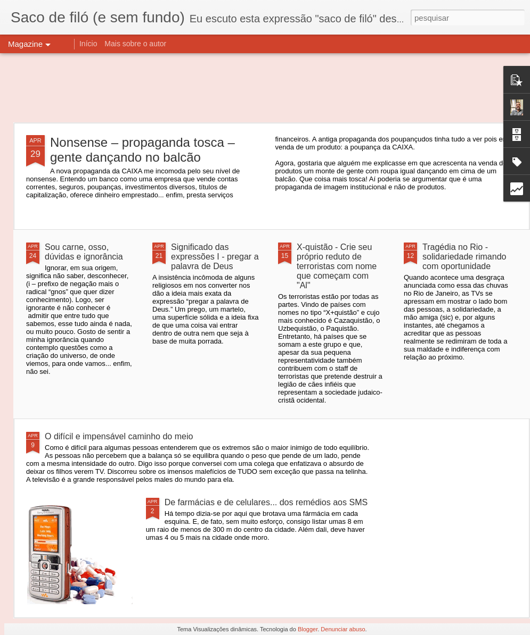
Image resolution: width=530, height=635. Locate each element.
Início (88, 43)
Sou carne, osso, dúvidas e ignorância (84, 252)
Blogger (307, 629)
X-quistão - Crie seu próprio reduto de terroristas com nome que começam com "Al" (337, 266)
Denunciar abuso (343, 629)
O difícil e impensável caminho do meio (119, 436)
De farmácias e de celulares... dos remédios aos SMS (266, 502)
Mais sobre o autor (135, 43)
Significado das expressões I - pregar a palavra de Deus (215, 257)
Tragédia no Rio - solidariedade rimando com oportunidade (464, 257)
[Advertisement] (265, 88)
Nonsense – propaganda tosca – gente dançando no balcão (142, 149)
